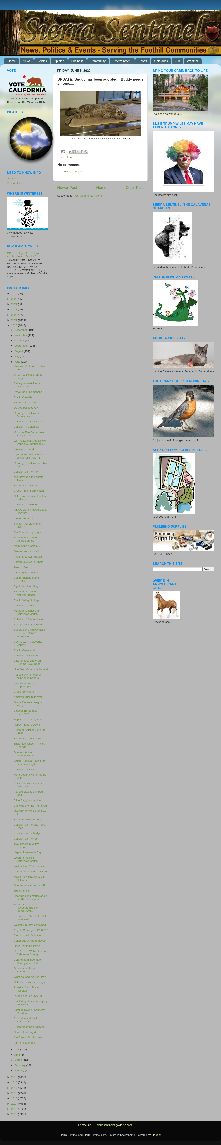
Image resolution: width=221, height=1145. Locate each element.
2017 (14, 1087)
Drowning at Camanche (28, 391)
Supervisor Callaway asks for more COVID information (29, 633)
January (19, 1070)
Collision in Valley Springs (29, 421)
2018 (14, 1082)
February (20, 1065)
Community (98, 61)
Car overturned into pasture (30, 871)
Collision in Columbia (26, 426)
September (21, 345)
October (19, 340)
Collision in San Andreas (28, 619)
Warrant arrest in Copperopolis (24, 685)
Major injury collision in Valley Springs (27, 539)
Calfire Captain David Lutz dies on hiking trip (29, 762)
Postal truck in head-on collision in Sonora (28, 676)
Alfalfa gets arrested (26, 572)
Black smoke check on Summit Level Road (27, 662)
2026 (14, 293)
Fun (177, 61)
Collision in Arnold (24, 605)
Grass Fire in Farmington (29, 490)
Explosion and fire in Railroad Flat (26, 1020)
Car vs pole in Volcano (27, 935)
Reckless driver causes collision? (28, 785)
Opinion (59, 61)
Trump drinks (22, 890)
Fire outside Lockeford (27, 738)
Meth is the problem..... (27, 545)
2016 (14, 1093)
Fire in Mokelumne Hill (27, 819)
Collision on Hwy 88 (26, 838)
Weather (192, 61)
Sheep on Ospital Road (28, 624)
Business (77, 61)
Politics (42, 61)
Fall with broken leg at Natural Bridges (27, 593)
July (17, 356)
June (17, 361)
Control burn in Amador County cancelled (28, 961)
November (21, 335)
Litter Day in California (27, 945)
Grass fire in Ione (24, 691)
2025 (14, 298)
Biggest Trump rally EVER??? (25, 712)
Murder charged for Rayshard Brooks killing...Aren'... (26, 907)
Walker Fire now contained (30, 924)
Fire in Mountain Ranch (28, 556)
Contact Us (84, 1125)
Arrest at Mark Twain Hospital (26, 989)
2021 (14, 320)
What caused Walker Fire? (30, 976)
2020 (14, 325)
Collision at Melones (26, 504)
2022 (14, 314)
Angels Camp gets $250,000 (31, 930)
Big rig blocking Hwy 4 (27, 586)
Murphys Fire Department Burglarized (29, 434)
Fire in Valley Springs (26, 600)
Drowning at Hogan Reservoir (25, 970)
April (17, 1054)
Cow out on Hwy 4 (25, 1032)
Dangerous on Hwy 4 (26, 551)
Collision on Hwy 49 (26, 471)
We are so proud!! (24, 449)
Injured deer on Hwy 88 (28, 995)
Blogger (156, 1134)
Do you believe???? (26, 407)
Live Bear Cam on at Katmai (31, 669)
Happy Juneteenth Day (27, 852)
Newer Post (67, 187)
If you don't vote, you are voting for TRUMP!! (28, 456)
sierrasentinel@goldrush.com (114, 1125)
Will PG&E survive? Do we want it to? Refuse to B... (30, 442)
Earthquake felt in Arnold (28, 561)
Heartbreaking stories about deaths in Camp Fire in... (30, 897)
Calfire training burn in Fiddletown (27, 579)
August (19, 351)
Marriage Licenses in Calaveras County (26, 612)
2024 (14, 304)
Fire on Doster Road (26, 485)
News (27, 61)
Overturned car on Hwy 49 (30, 885)
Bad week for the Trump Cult (31, 805)
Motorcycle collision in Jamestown (27, 415)
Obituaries (161, 61)
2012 (14, 1114)
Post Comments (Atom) (88, 195)
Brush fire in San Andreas (29, 1026)
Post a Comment (72, 171)
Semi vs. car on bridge (27, 833)
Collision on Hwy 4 (25, 769)
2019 (14, 1077)
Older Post (135, 187)
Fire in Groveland (24, 650)
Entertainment (122, 61)
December (21, 329)
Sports (142, 61)
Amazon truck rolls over (28, 696)
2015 (14, 1098)
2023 (14, 309)
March (18, 1059)
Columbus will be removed (30, 940)
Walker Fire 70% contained (30, 866)
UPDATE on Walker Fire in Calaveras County (30, 953)
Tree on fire (21, 567)
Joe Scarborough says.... (29, 532)
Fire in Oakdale (23, 397)
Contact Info (14, 183)
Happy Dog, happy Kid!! (28, 719)
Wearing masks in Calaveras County (26, 859)
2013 (14, 1108)
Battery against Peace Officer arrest (27, 385)
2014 (14, 1103)
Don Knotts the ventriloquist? (23, 754)
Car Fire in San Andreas (28, 1037)
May (17, 1049)
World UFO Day (23, 518)
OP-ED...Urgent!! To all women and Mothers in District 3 (25, 255)
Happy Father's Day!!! (27, 724)
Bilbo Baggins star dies (27, 800)
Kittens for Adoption (25, 402)
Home (12, 61)
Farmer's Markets (24, 1042)
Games (11, 178)
